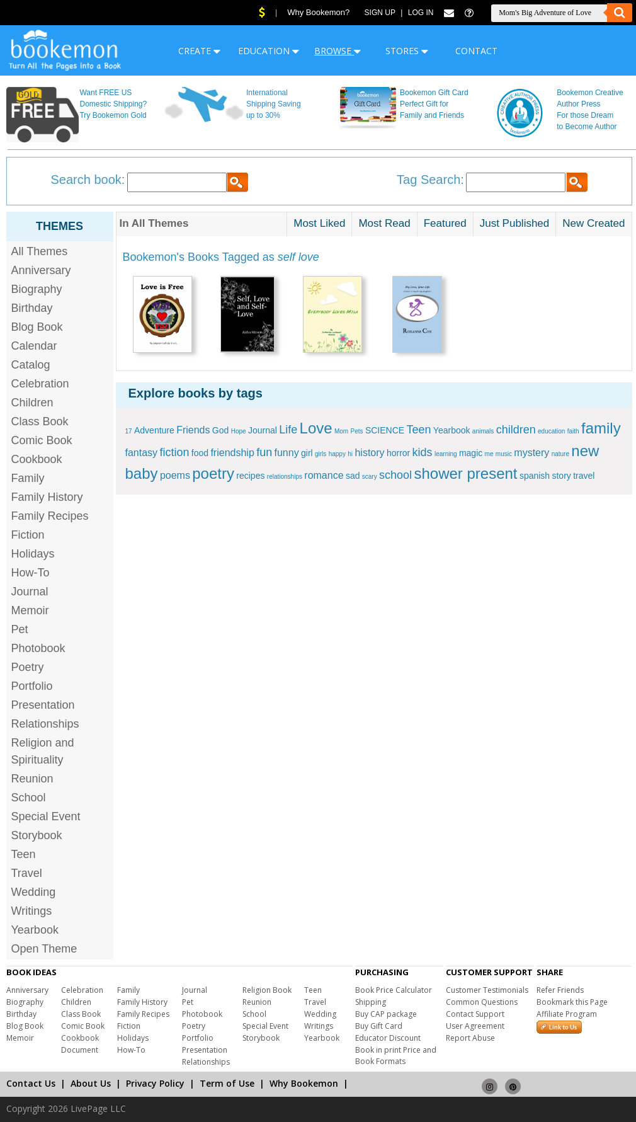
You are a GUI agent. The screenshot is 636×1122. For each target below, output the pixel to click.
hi (350, 453)
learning (445, 453)
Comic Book (41, 440)
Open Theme (44, 948)
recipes (250, 476)
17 (128, 431)
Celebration (40, 383)
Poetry (27, 667)
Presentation (43, 705)
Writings (31, 911)
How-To (30, 572)
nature (560, 453)
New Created (593, 223)
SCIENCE (384, 430)
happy (337, 453)
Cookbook (36, 459)
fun (264, 452)
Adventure (154, 430)
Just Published (515, 223)
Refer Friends (560, 990)
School (28, 797)
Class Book (40, 421)
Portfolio (32, 686)
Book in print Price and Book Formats (395, 1056)
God (220, 430)
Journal (29, 591)
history (369, 452)
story (561, 476)
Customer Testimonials (487, 990)
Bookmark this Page (572, 1002)
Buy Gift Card (378, 1026)
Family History (47, 497)
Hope (238, 431)
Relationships (45, 724)
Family (28, 478)
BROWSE (337, 51)
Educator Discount (388, 1038)
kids (422, 452)
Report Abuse (470, 1038)
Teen (23, 854)
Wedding (33, 892)
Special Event (46, 816)
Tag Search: (430, 179)
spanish (535, 476)
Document (79, 1050)
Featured (445, 223)
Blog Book (37, 327)
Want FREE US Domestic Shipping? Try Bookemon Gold (113, 104)
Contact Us (30, 1083)
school (395, 475)
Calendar (34, 346)
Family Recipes (50, 516)
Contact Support (475, 1014)
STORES (406, 51)
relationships (284, 476)
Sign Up (380, 12)
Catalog (30, 364)
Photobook (38, 648)
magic (470, 453)
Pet (19, 629)
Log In (421, 12)
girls (320, 453)
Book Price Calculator (393, 990)
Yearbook (35, 930)
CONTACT (476, 51)
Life (288, 429)
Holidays (33, 553)
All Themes (39, 251)
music (504, 453)
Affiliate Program (567, 1014)
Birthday (32, 308)
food (199, 453)
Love (316, 428)
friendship (232, 452)
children (516, 429)
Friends (193, 430)
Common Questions (482, 1002)
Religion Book (267, 990)
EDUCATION (268, 51)
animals (483, 431)
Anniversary (41, 270)
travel (583, 476)
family (601, 428)
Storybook (36, 835)
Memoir (30, 610)
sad (353, 476)
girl (307, 453)
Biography (36, 289)
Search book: (88, 179)
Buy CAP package (386, 1014)
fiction (174, 452)
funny (287, 452)
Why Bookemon (304, 1083)
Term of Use (227, 1083)
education (551, 431)
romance (323, 475)
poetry (213, 473)
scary (369, 476)
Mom (341, 431)
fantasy (141, 452)
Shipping (370, 1002)
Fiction (28, 535)
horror (398, 453)
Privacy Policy (155, 1083)
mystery (531, 452)
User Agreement (475, 1026)
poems (175, 475)
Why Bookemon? (318, 12)
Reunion (32, 778)
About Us (91, 1083)
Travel (26, 873)
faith (573, 431)
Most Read (384, 223)
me (489, 453)
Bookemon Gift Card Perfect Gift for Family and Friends (434, 104)
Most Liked (319, 223)
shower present (465, 473)
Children (32, 402)
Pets (357, 431)
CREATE (199, 51)
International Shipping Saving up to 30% (273, 104)
